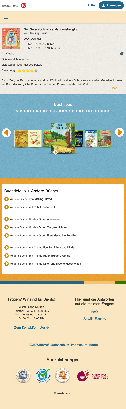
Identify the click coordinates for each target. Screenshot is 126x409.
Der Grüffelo (66, 152)
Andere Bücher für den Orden (35, 219)
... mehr (113, 88)
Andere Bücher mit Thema (42, 247)
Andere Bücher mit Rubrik (32, 207)
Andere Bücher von (31, 199)
